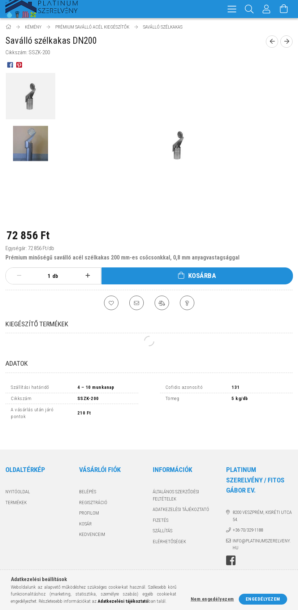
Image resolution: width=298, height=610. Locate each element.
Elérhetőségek (169, 528)
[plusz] (87, 276)
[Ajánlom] (136, 303)
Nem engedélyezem (212, 599)
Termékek (16, 489)
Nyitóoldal (17, 478)
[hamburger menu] (232, 9)
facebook (231, 547)
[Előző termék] (272, 41)
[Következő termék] (286, 41)
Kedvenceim (92, 521)
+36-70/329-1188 (248, 517)
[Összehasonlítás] (162, 303)
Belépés (87, 478)
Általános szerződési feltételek (176, 482)
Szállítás (162, 517)
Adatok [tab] (16, 363)
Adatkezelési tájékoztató (181, 496)
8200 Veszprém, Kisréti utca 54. (262, 503)
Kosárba (202, 275)
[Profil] (266, 9)
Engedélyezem (263, 599)
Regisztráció (93, 489)
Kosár (85, 511)
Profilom (89, 500)
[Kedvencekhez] (111, 303)
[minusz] (19, 276)
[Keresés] (249, 9)
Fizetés (160, 507)
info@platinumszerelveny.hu (262, 531)
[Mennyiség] (45, 276)
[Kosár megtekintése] (284, 9)
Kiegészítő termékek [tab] (36, 324)
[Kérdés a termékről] (187, 303)
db (55, 276)
